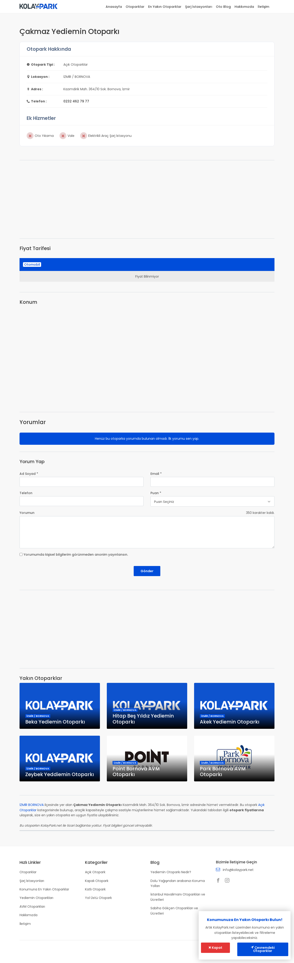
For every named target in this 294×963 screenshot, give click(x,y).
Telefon (26, 493)
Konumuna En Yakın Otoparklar (44, 889)
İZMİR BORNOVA (32, 805)
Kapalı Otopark (96, 881)
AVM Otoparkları (32, 906)
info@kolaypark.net (238, 870)
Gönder (147, 571)
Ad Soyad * (29, 473)
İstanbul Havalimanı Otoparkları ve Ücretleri (177, 897)
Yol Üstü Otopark (98, 898)
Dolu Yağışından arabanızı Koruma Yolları (177, 883)
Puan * (155, 493)
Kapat (215, 948)
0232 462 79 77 (76, 101)
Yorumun (27, 512)
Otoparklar (135, 6)
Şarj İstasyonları (198, 6)
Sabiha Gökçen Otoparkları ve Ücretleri (174, 911)
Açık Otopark (95, 872)
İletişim (263, 6)
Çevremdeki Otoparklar (263, 949)
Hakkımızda (244, 6)
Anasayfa (114, 6)
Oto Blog (223, 6)
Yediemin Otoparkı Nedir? (170, 872)
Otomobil (32, 264)
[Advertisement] (147, 199)
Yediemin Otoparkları (36, 898)
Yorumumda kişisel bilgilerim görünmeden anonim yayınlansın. (76, 554)
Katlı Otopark (95, 889)
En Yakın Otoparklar (164, 6)
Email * (156, 473)
